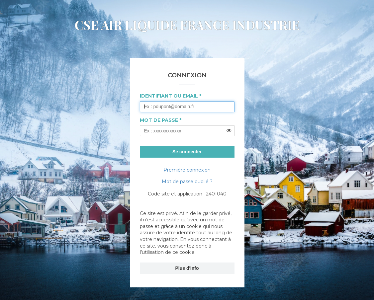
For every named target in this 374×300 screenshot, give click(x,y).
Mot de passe (159, 120)
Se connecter (187, 151)
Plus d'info (187, 268)
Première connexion (187, 170)
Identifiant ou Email (169, 96)
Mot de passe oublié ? (187, 182)
